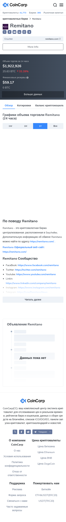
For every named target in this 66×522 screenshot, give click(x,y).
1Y (40, 126)
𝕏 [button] (4, 32)
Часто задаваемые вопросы (17, 508)
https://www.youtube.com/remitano (36, 274)
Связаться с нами (17, 501)
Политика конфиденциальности (17, 464)
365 (39, 12)
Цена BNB (46, 458)
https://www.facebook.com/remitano (38, 265)
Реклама (17, 489)
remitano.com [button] (53, 39)
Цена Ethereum (46, 452)
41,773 (23, 12)
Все (55, 126)
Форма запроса (17, 495)
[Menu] (61, 5)
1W (10, 126)
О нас (17, 450)
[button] (9, 32)
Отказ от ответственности (17, 473)
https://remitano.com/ (14, 251)
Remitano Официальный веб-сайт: (24, 247)
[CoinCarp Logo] (16, 5)
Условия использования (17, 456)
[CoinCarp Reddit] (28, 432)
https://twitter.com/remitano (30, 269)
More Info (33, 47)
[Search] (55, 5)
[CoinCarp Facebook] (21, 432)
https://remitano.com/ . (42, 241)
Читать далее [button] (33, 299)
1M (25, 126)
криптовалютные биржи (15, 18)
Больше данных (33, 94)
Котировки (24, 105)
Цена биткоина (46, 446)
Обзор (9, 105)
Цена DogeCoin (46, 463)
